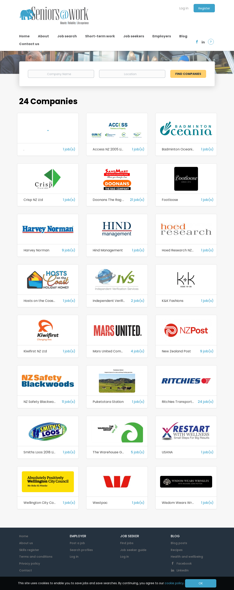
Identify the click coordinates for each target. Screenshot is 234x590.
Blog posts (179, 543)
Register (204, 8)
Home (23, 536)
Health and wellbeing (187, 557)
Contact (25, 570)
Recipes (177, 550)
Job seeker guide (133, 550)
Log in (183, 8)
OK (201, 583)
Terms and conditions (35, 557)
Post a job (77, 543)
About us (26, 543)
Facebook (184, 563)
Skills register (29, 550)
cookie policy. (174, 583)
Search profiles (81, 550)
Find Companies (188, 74)
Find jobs (126, 543)
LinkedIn (183, 570)
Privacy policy (29, 563)
